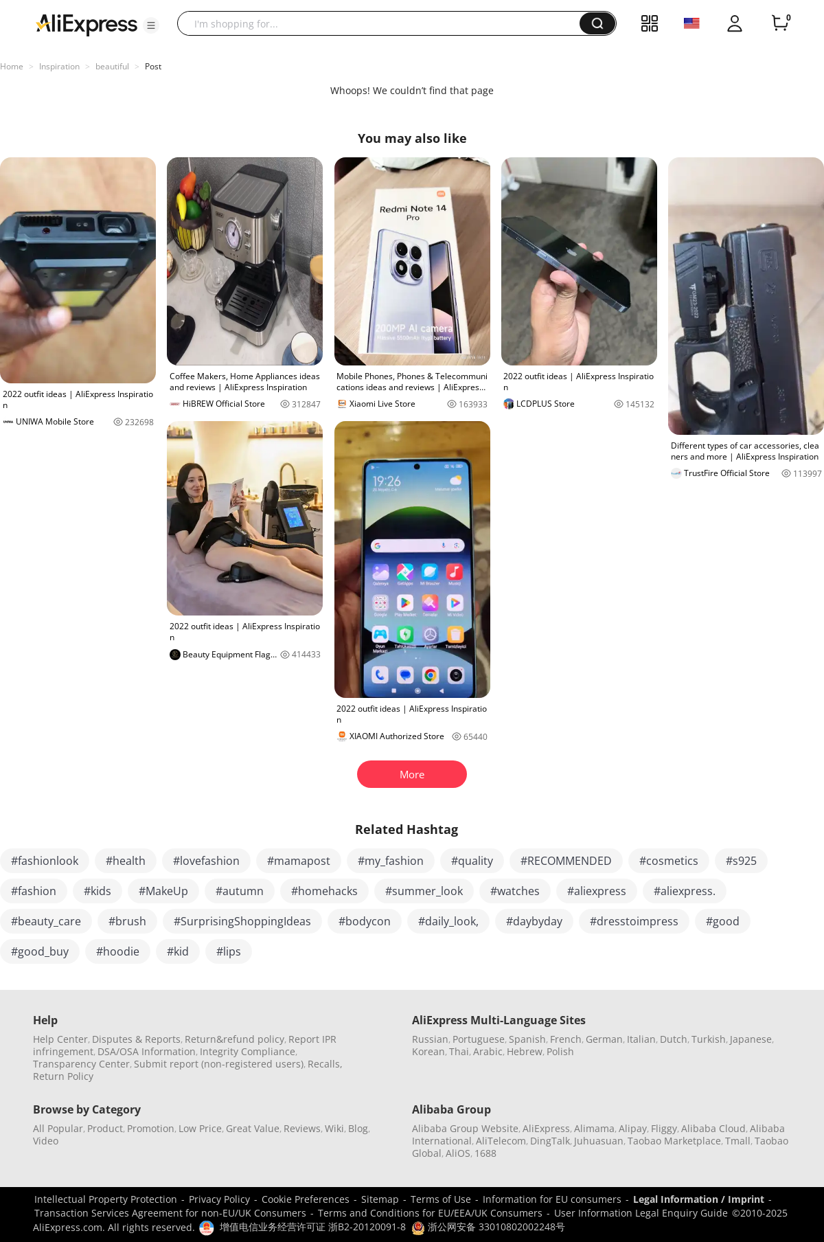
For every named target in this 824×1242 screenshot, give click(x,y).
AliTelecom (501, 1140)
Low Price (200, 1128)
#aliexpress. (685, 891)
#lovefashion (206, 860)
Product (105, 1128)
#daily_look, (448, 921)
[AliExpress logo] (86, 24)
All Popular (58, 1128)
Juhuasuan (598, 1140)
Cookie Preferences (306, 1199)
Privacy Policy (219, 1199)
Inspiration (59, 66)
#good (723, 921)
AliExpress (546, 1128)
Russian (430, 1039)
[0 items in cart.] (780, 23)
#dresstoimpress (634, 921)
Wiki (334, 1128)
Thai (459, 1051)
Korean (428, 1051)
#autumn (240, 891)
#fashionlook (44, 860)
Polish (560, 1051)
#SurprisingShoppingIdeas (242, 921)
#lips (228, 951)
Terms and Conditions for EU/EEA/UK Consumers (430, 1212)
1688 (485, 1153)
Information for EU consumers (552, 1199)
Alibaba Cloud (713, 1128)
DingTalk (550, 1140)
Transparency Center (81, 1063)
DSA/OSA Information (147, 1051)
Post (153, 66)
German (604, 1039)
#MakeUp (163, 891)
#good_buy (40, 951)
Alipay (633, 1128)
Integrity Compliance (247, 1051)
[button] (151, 25)
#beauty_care (46, 921)
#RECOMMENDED (566, 860)
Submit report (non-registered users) (219, 1063)
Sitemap (380, 1199)
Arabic (488, 1051)
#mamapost (298, 860)
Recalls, (325, 1063)
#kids (97, 891)
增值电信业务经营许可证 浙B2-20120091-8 (313, 1226)
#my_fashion (391, 860)
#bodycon (365, 921)
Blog (358, 1128)
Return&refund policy (234, 1039)
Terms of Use (441, 1199)
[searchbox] (383, 23)
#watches (515, 891)
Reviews (302, 1128)
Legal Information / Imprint (698, 1199)
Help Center (60, 1039)
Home (11, 66)
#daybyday (534, 921)
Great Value (252, 1128)
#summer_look (424, 891)
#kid (178, 951)
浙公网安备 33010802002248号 (488, 1226)
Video (45, 1140)
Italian (641, 1039)
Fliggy (664, 1128)
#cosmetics (668, 860)
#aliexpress (596, 891)
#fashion (33, 891)
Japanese (751, 1039)
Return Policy (63, 1076)
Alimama (594, 1128)
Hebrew (524, 1051)
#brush (127, 921)
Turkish (708, 1039)
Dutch (673, 1039)
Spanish (527, 1039)
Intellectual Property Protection (105, 1199)
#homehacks (324, 891)
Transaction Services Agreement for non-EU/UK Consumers (170, 1212)
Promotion (150, 1128)
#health (126, 860)
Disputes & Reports (136, 1039)
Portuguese (479, 1039)
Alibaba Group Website (465, 1128)
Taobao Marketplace (674, 1140)
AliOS (458, 1153)
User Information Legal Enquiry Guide (641, 1212)
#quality (472, 860)
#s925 (741, 860)
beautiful (112, 66)
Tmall (738, 1140)
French (566, 1039)
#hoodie (117, 951)
